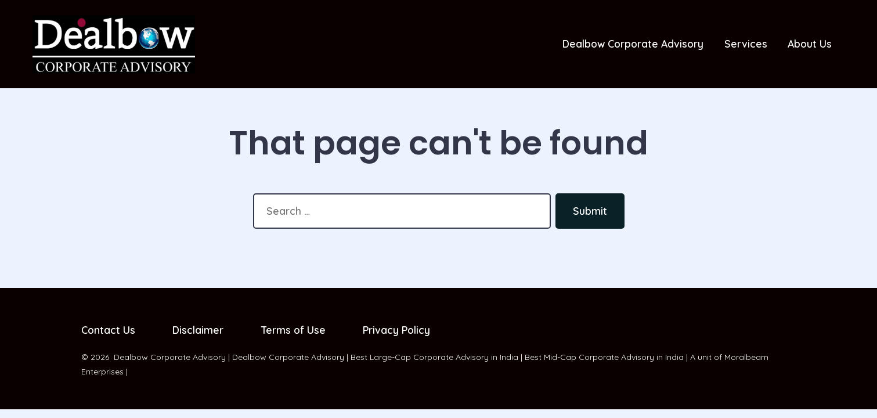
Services (745, 43)
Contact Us (108, 329)
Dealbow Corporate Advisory (632, 43)
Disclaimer (197, 329)
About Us (810, 43)
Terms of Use (293, 329)
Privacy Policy (396, 329)
